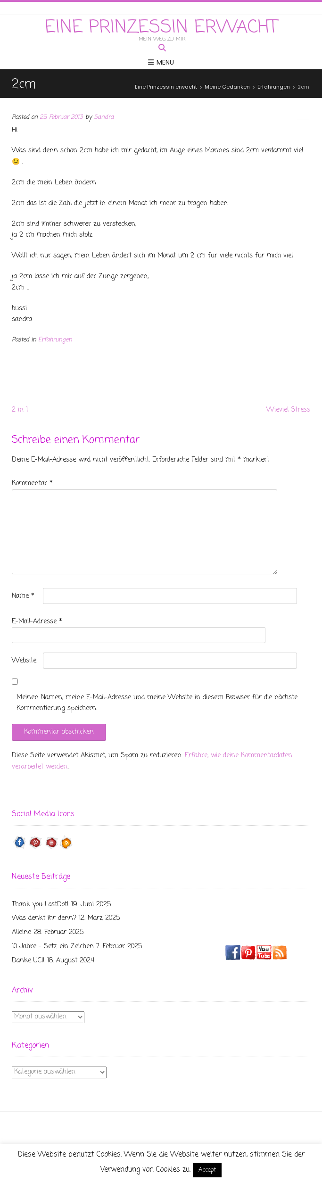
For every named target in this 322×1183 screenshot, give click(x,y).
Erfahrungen (55, 339)
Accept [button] (207, 1170)
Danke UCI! (28, 961)
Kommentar (32, 483)
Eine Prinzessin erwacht (161, 28)
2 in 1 (20, 410)
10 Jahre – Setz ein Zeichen (53, 946)
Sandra (104, 117)
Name (23, 596)
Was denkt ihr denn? (44, 918)
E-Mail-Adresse (37, 622)
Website (24, 661)
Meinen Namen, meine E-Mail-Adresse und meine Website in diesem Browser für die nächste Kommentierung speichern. (157, 703)
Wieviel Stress (288, 410)
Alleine (21, 932)
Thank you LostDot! (40, 905)
